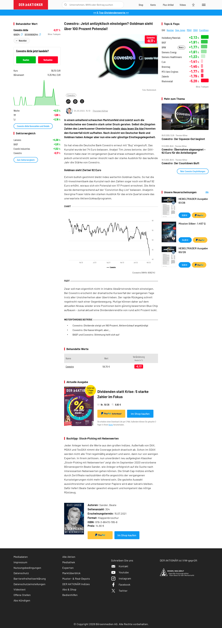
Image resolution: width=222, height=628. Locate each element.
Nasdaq (170, 30)
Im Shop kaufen (140, 413)
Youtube (120, 572)
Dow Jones (180, 30)
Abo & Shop (69, 589)
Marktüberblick (71, 573)
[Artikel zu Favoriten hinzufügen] (82, 101)
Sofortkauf (111, 413)
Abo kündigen (22, 600)
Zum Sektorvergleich (26, 159)
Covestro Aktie (21, 30)
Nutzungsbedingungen (27, 567)
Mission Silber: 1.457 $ (192, 223)
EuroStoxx (204, 30)
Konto (111, 424)
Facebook (120, 584)
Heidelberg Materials (171, 37)
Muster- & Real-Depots (76, 578)
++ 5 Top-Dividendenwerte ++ (111, 12)
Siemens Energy (169, 52)
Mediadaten (21, 556)
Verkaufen (47, 59)
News (181, 47)
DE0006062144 (33, 34)
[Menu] (203, 4)
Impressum (20, 562)
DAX (163, 30)
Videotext (20, 589)
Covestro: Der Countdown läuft (180, 163)
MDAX (189, 30)
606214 (18, 34)
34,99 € (185, 239)
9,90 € (184, 215)
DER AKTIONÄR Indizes (76, 584)
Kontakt (119, 566)
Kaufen (26, 59)
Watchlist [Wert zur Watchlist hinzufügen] (23, 40)
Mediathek (68, 562)
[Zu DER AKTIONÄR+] (168, 4)
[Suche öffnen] (65, 4)
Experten (68, 567)
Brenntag (166, 66)
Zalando (165, 76)
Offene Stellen (22, 595)
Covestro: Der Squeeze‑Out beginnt (183, 139)
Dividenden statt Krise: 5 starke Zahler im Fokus (123, 394)
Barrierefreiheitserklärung (30, 578)
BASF (164, 42)
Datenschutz (21, 573)
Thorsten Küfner (100, 110)
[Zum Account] (153, 4)
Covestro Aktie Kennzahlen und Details (33, 126)
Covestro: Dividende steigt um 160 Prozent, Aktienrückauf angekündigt (110, 325)
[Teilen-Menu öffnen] (68, 101)
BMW (164, 47)
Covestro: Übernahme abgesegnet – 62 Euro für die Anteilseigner (184, 151)
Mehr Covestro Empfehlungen (192, 171)
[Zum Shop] (141, 4)
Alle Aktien (68, 556)
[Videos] (183, 4)
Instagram (121, 578)
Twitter (119, 590)
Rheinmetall (167, 81)
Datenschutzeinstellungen (29, 584)
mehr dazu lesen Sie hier (129, 128)
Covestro (71, 95)
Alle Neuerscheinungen (203, 192)
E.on (164, 62)
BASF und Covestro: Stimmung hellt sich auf (96, 334)
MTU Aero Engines (170, 71)
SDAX (195, 30)
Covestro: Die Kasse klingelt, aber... (91, 330)
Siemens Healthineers (172, 57)
